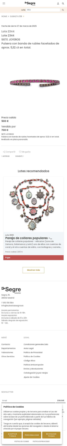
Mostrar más (33, 270)
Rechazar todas (51, 435)
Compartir (9, 151)
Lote (23, 9)
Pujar (7, 257)
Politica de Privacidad (33, 352)
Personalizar (32, 435)
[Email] (28, 400)
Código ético (29, 360)
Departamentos (8, 348)
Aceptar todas (12, 435)
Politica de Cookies (32, 356)
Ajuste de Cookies (32, 377)
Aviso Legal (29, 348)
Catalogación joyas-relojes (36, 373)
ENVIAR (60, 400)
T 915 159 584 (7, 302)
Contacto (5, 344)
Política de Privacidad (41, 441)
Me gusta (24, 151)
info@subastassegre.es (12, 305)
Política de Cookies (21, 441)
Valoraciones (7, 352)
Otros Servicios (7, 356)
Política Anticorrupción (34, 365)
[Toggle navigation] (3, 3)
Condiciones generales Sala (36, 344)
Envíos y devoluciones (33, 369)
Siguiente (19, 156)
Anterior (5, 156)
